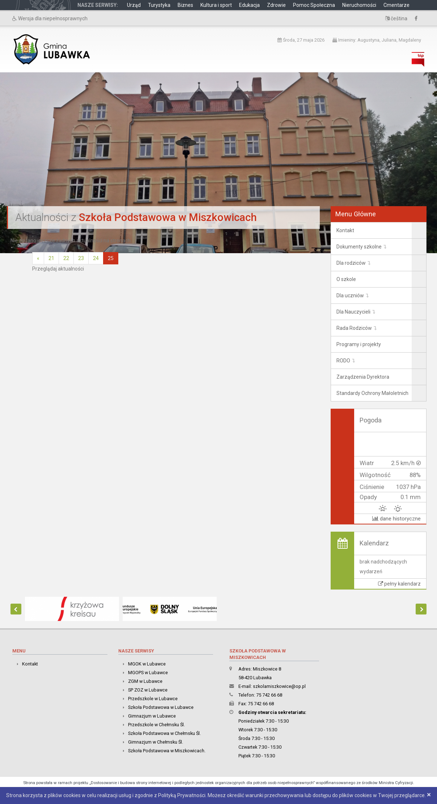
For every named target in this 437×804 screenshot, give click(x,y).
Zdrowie (276, 5)
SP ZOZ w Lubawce (147, 690)
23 (81, 258)
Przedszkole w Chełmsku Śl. (156, 724)
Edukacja (249, 5)
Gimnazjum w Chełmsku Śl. (155, 742)
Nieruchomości (359, 5)
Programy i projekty (358, 344)
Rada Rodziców (354, 328)
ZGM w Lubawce (145, 681)
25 (111, 258)
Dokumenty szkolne (359, 247)
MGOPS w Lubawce (148, 672)
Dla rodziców (351, 263)
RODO (343, 360)
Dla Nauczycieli (353, 312)
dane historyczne (396, 518)
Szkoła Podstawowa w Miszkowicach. (166, 750)
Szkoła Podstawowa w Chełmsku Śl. (164, 733)
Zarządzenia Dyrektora (362, 377)
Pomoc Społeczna (314, 5)
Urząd (134, 5)
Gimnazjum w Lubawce (152, 716)
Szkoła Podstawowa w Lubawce (161, 707)
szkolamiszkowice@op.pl (279, 686)
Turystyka (159, 5)
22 (66, 258)
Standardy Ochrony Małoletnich (372, 393)
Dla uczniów (350, 295)
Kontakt (345, 230)
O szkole (346, 279)
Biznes (185, 5)
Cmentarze (396, 5)
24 (96, 258)
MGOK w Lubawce (147, 664)
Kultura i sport (216, 5)
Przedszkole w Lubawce (153, 698)
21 (51, 258)
